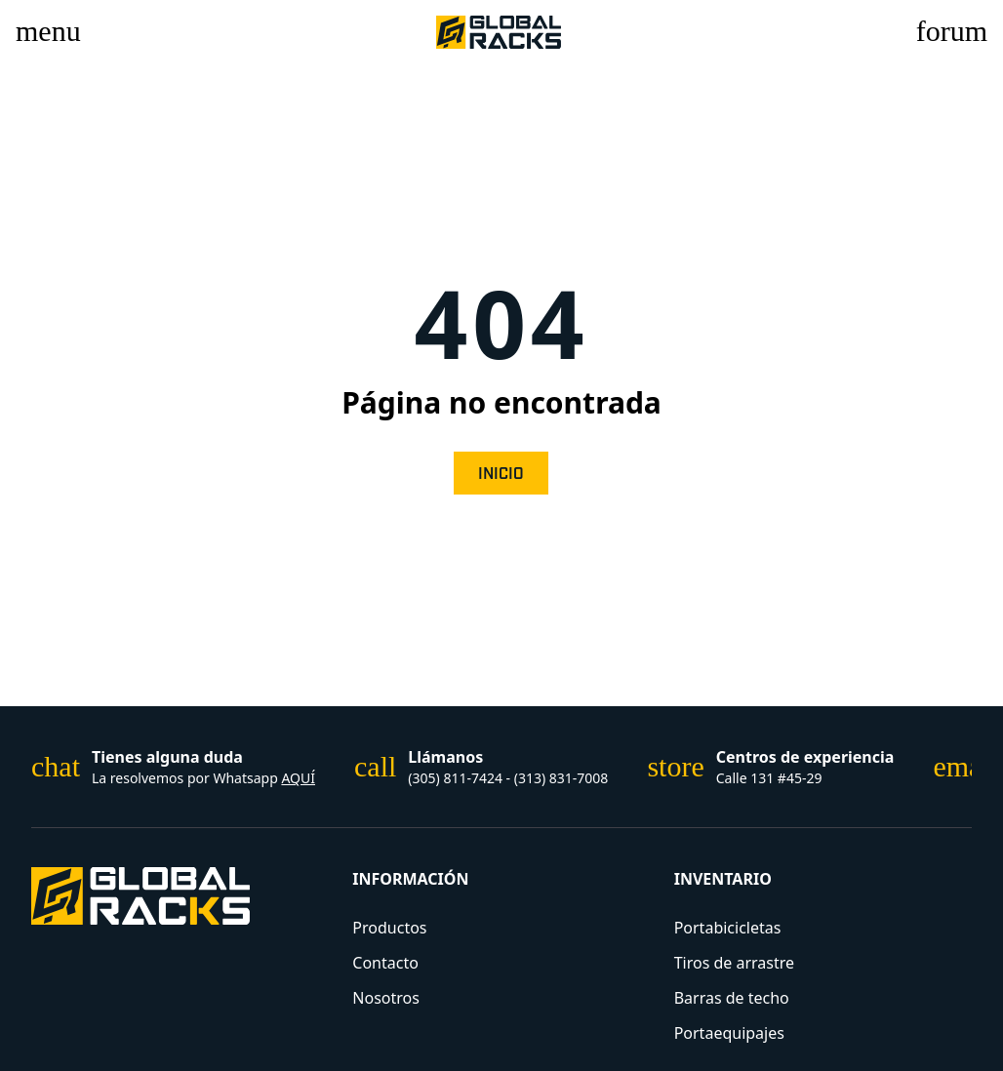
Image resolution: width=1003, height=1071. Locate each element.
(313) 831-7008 (561, 778)
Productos (389, 927)
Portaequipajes (729, 1033)
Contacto (385, 962)
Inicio (501, 474)
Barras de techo (731, 998)
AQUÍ (298, 778)
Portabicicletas (728, 927)
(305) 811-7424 (456, 778)
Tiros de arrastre (734, 962)
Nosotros (386, 998)
